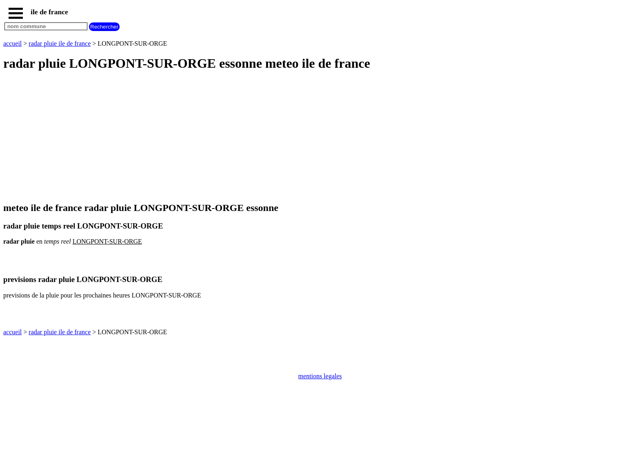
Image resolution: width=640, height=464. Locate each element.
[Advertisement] (248, 137)
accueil (12, 43)
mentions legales (320, 376)
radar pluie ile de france (60, 43)
